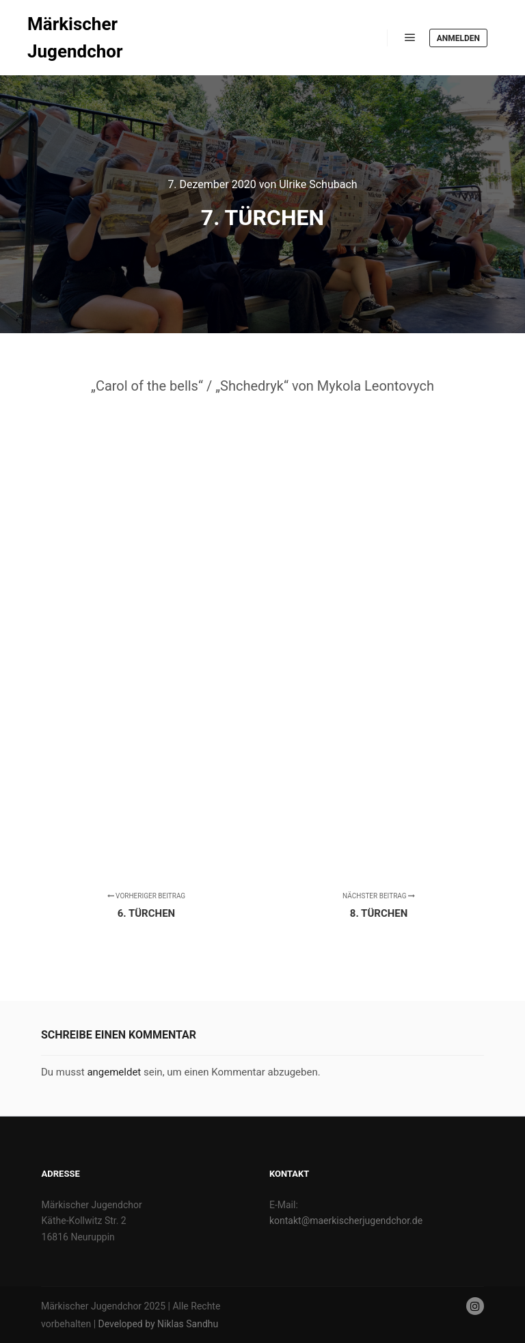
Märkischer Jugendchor (75, 38)
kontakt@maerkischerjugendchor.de (345, 1220)
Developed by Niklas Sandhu (158, 1323)
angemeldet (114, 1072)
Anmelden (458, 38)
